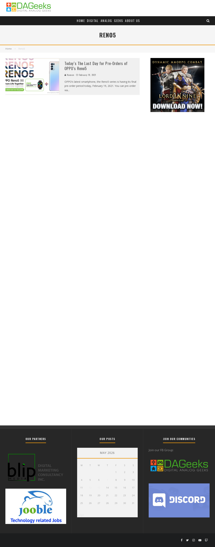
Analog (106, 21)
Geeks (118, 21)
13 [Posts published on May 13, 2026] (99, 487)
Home (81, 21)
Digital (93, 21)
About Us (132, 21)
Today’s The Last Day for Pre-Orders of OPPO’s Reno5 (96, 65)
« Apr (80, 515)
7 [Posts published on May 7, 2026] (107, 479)
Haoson (69, 74)
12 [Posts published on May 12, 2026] (90, 487)
